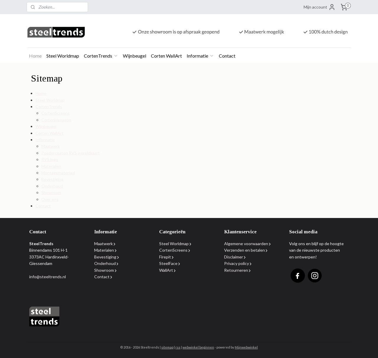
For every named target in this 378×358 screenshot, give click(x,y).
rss (177, 347)
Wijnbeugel (134, 55)
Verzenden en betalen (244, 250)
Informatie (200, 55)
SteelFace (168, 263)
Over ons (49, 199)
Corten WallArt (166, 55)
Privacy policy (236, 263)
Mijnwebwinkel (246, 347)
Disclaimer (233, 256)
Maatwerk (50, 146)
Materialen (51, 166)
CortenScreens (55, 112)
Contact (227, 55)
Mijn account (319, 7)
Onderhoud (52, 185)
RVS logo (49, 159)
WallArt (166, 270)
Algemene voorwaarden (246, 243)
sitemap (167, 347)
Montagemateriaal (58, 172)
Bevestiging (52, 179)
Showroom (51, 192)
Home (35, 55)
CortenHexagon (56, 119)
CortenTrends (101, 55)
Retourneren (236, 270)
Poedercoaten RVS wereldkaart (70, 152)
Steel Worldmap (62, 55)
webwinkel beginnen (198, 347)
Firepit (165, 256)
